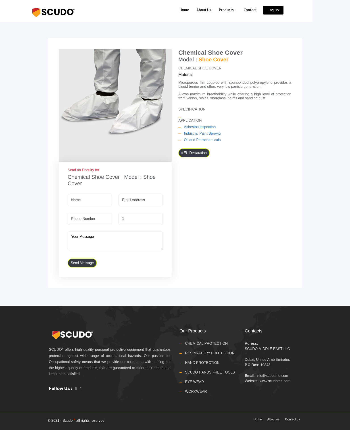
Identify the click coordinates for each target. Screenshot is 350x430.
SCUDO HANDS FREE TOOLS (210, 372)
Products (227, 10)
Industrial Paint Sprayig (202, 133)
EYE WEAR (194, 382)
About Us (204, 10)
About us (273, 419)
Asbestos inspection (200, 127)
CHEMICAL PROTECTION (206, 343)
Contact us (292, 419)
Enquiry (273, 10)
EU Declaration (194, 153)
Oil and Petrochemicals (202, 140)
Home (184, 10)
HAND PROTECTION (202, 363)
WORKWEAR (196, 391)
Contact (250, 10)
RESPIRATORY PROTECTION (210, 353)
